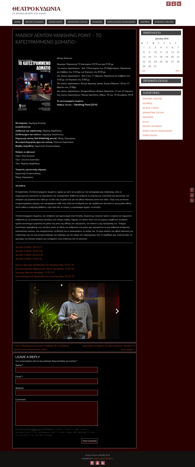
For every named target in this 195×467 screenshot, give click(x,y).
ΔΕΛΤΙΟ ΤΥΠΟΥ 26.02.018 (29, 254)
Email (19, 376)
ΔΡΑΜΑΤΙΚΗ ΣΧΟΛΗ (153, 112)
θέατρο (146, 121)
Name (19, 365)
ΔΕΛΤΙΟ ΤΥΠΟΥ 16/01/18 (28, 251)
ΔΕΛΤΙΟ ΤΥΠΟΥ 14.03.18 (28, 258)
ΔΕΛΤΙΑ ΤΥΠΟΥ (151, 107)
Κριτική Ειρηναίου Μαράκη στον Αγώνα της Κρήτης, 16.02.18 (44, 268)
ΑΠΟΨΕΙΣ (147, 103)
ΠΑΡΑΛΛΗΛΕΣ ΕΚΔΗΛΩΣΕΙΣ (157, 130)
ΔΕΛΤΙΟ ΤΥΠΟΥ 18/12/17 (28, 247)
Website (19, 388)
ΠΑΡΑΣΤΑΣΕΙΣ (150, 135)
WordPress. (108, 458)
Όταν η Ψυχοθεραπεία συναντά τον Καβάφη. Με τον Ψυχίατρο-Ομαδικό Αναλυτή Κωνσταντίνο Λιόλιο (42, 347)
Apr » (178, 70)
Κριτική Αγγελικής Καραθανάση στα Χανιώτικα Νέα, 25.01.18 (44, 264)
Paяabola (96, 458)
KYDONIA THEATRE (152, 98)
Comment (20, 399)
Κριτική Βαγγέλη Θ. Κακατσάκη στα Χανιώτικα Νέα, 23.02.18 (44, 276)
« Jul (143, 70)
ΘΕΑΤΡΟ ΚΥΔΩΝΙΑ (36, 8)
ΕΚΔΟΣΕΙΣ (148, 116)
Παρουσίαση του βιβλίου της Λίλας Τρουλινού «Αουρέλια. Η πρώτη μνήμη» (109, 347)
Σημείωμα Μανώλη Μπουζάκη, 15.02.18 (34, 272)
